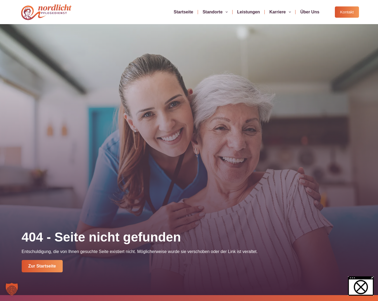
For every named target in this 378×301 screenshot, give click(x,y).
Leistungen (248, 12)
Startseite (183, 12)
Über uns (309, 12)
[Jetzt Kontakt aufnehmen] (42, 266)
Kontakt (347, 12)
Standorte (216, 12)
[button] (12, 289)
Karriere (281, 12)
